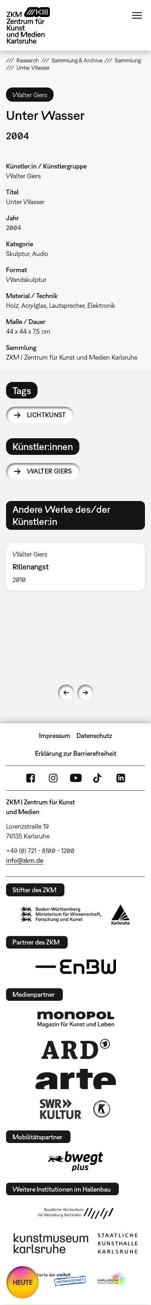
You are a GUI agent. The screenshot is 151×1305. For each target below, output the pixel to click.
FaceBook (31, 778)
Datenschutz (94, 735)
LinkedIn (121, 778)
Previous (66, 692)
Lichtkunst (46, 414)
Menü (137, 15)
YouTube (76, 778)
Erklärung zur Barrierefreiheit (75, 753)
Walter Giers (49, 471)
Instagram (53, 778)
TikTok (98, 778)
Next (85, 692)
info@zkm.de (24, 860)
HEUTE (23, 1282)
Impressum (54, 735)
